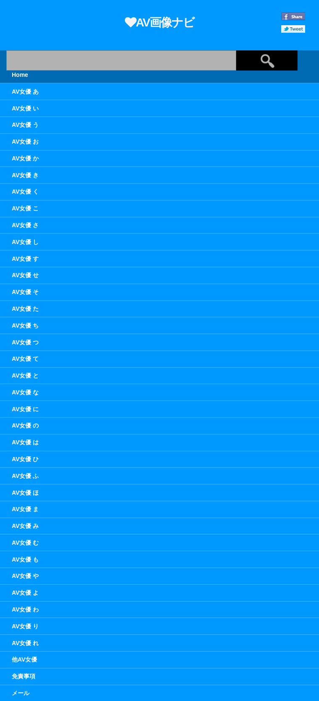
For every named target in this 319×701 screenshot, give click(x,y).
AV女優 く (25, 191)
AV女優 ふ (25, 476)
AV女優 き (25, 175)
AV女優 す (25, 258)
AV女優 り (25, 626)
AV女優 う (25, 124)
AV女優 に (25, 409)
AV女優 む (25, 542)
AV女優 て (25, 358)
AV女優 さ (25, 225)
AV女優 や (25, 575)
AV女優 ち (25, 325)
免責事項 (23, 676)
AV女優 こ (25, 208)
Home (20, 74)
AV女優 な (25, 392)
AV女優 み (25, 525)
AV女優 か (25, 158)
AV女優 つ (25, 342)
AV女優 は (25, 442)
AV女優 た (25, 308)
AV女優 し (25, 242)
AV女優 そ (25, 292)
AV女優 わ (25, 609)
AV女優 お (25, 141)
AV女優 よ (25, 592)
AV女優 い (25, 108)
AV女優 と (25, 375)
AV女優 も (25, 559)
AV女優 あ (25, 91)
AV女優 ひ (25, 459)
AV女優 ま (25, 509)
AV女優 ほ (25, 492)
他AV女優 (24, 659)
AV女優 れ (25, 643)
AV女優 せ (25, 275)
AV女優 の (25, 425)
